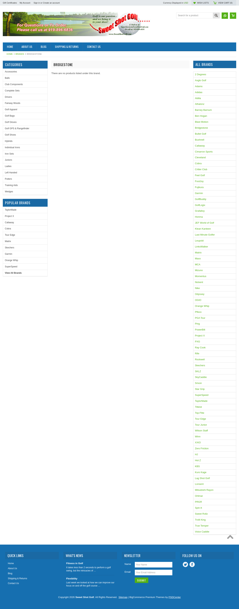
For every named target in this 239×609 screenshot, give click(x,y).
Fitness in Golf (74, 563)
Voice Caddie (202, 531)
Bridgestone (201, 127)
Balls (7, 78)
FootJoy (199, 181)
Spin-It (198, 507)
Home (10, 54)
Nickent (199, 282)
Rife (197, 353)
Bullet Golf (200, 133)
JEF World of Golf (204, 222)
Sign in (37, 3)
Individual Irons (12, 147)
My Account (25, 3)
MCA (197, 264)
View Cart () (225, 3)
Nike (197, 288)
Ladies (8, 166)
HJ (196, 454)
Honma (199, 216)
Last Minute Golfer (205, 234)
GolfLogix (200, 205)
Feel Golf (200, 175)
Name (128, 564)
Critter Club (201, 169)
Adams (198, 86)
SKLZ (198, 371)
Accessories (11, 71)
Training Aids (11, 185)
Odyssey (199, 294)
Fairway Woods (12, 103)
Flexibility (71, 578)
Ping (197, 323)
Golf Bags (10, 116)
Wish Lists (203, 3)
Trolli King (200, 519)
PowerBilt (200, 329)
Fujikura (199, 187)
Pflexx (198, 312)
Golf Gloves (11, 122)
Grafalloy (200, 210)
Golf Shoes (10, 134)
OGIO (198, 300)
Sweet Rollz (201, 513)
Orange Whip (11, 260)
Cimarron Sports (204, 151)
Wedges (9, 191)
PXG (197, 341)
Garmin (8, 254)
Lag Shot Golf (202, 478)
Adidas (198, 92)
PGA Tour (200, 318)
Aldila (198, 98)
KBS (197, 466)
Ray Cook (200, 347)
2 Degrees (200, 74)
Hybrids (9, 141)
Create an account (51, 3)
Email (128, 571)
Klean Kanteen (203, 228)
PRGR (198, 501)
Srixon (198, 383)
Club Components (14, 84)
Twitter (185, 564)
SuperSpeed (11, 266)
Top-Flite (199, 412)
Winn (198, 436)
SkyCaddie (201, 377)
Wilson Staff (201, 430)
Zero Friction (202, 448)
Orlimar (199, 495)
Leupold (199, 240)
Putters (8, 179)
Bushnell (199, 139)
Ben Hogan (201, 116)
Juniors (8, 160)
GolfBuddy (200, 199)
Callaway (9, 222)
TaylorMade (10, 210)
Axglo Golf (200, 80)
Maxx (198, 258)
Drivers (8, 97)
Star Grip (200, 389)
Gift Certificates (10, 3)
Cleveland (200, 157)
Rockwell (200, 359)
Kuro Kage (200, 472)
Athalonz (199, 104)
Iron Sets (9, 153)
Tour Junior (201, 424)
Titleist (198, 407)
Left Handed (11, 172)
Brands (19, 54)
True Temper (202, 525)
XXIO (198, 442)
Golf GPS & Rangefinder (17, 128)
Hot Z (198, 460)
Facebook (192, 564)
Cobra (8, 228)
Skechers (9, 247)
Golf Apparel (11, 109)
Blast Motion (201, 121)
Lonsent (199, 484)
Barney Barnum (203, 110)
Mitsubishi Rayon (204, 490)
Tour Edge (10, 235)
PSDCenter (174, 597)
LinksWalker (201, 246)
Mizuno (199, 270)
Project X (9, 216)
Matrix (8, 241)
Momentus (200, 276)
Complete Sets (12, 90)
